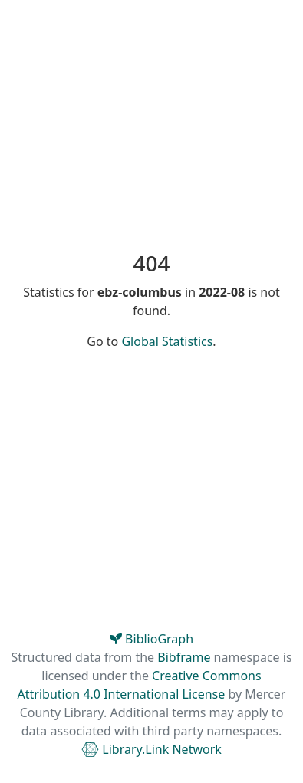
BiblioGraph (151, 638)
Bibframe (183, 657)
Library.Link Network (151, 749)
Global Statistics (166, 341)
